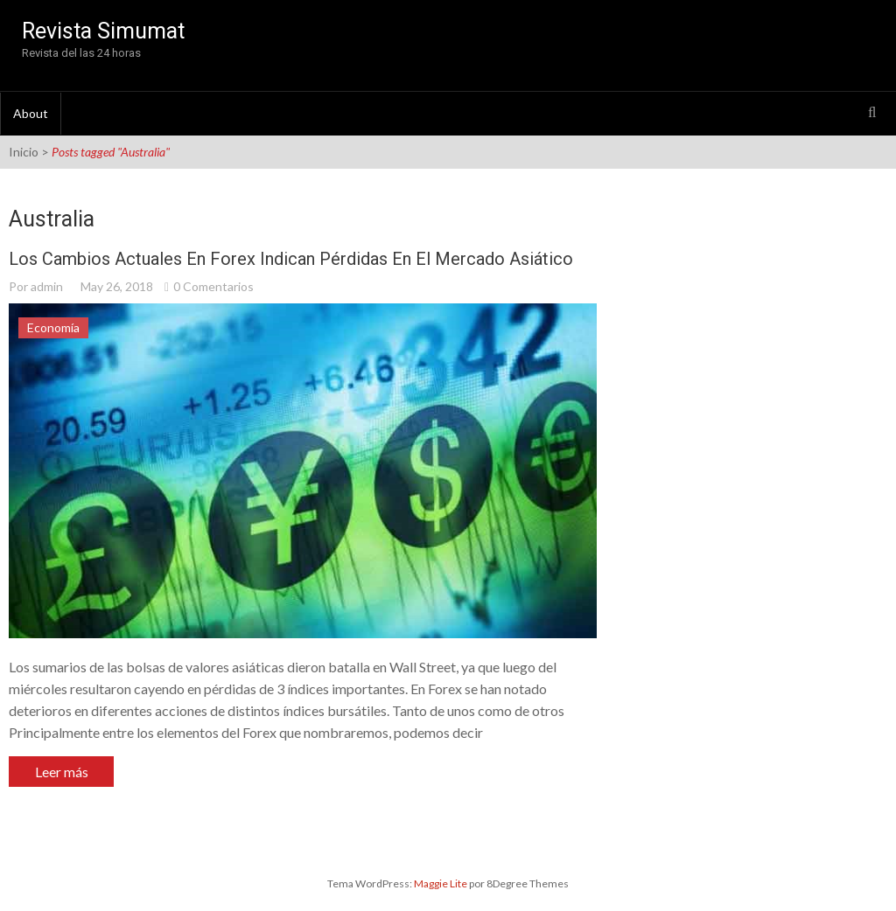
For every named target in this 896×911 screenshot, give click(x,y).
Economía (53, 327)
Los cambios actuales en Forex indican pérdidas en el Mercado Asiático (291, 258)
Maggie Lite (441, 883)
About (30, 113)
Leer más (61, 771)
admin (47, 286)
